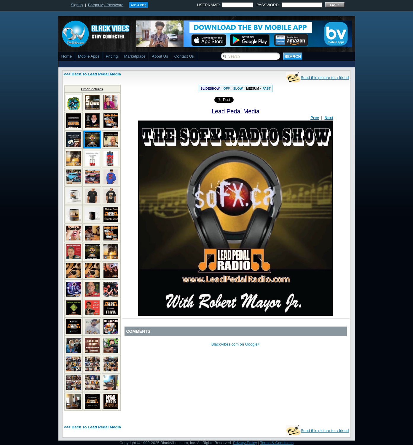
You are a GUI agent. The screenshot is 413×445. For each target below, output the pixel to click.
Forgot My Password (105, 5)
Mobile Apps (89, 56)
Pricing (112, 56)
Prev (314, 117)
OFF (226, 88)
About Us (160, 56)
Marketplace (135, 56)
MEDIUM (252, 88)
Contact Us (184, 56)
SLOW (238, 88)
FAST (266, 88)
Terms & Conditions (277, 443)
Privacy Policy (245, 443)
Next (329, 117)
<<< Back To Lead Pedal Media (92, 74)
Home (66, 56)
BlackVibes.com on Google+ (235, 344)
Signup (77, 5)
